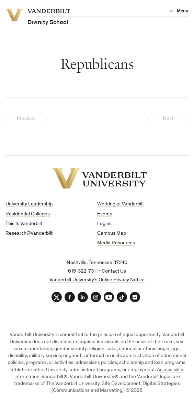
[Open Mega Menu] (179, 11)
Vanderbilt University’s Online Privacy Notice (97, 280)
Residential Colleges (27, 214)
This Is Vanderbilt (23, 223)
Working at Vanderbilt (120, 204)
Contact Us (114, 271)
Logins (104, 223)
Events (104, 214)
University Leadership (29, 204)
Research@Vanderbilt (29, 233)
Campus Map (111, 233)
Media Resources (116, 243)
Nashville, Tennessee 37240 (97, 262)
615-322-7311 (83, 271)
